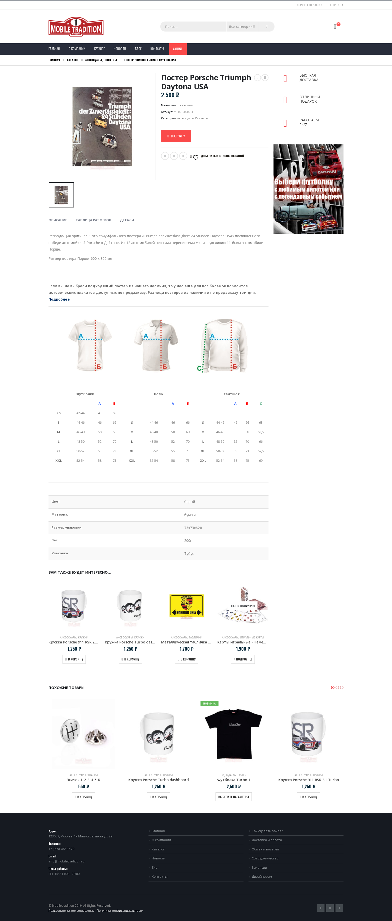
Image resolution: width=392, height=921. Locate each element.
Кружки (83, 637)
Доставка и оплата (267, 840)
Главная (54, 48)
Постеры (201, 118)
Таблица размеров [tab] (93, 220)
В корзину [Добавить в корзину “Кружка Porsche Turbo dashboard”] (131, 659)
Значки (93, 775)
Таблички (195, 637)
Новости (120, 48)
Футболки (239, 775)
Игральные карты (252, 637)
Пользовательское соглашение (71, 910)
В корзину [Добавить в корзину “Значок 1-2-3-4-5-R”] (84, 797)
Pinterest (330, 908)
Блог (138, 48)
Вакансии (259, 867)
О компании (77, 48)
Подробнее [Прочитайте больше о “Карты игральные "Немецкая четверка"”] (244, 659)
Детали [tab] (127, 220)
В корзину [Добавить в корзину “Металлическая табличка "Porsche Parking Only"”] (188, 659)
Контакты (157, 48)
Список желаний (310, 5)
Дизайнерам (262, 876)
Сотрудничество (265, 858)
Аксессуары (185, 118)
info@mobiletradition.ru (66, 861)
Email (174, 156)
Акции (177, 48)
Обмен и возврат (266, 849)
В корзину (178, 135)
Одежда (226, 775)
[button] (332, 687)
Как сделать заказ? (267, 831)
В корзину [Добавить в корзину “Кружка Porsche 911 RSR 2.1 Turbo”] (75, 659)
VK (183, 156)
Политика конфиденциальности (120, 910)
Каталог (99, 48)
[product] (74, 605)
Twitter (165, 156)
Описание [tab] (57, 220)
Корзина (337, 5)
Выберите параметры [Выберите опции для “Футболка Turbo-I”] (233, 797)
